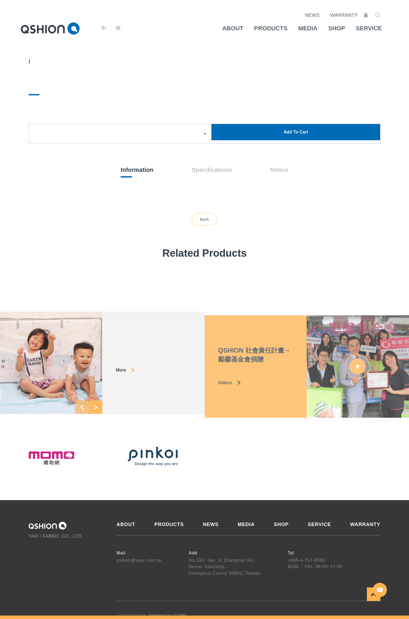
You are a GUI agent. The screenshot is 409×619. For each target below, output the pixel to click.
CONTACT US (380, 590)
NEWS (319, 11)
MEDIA (246, 525)
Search (384, 10)
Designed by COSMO (168, 616)
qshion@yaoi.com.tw (139, 560)
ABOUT (126, 525)
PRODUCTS (169, 525)
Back (204, 220)
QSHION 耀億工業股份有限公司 (50, 28)
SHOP (281, 525)
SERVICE (319, 525)
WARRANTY (350, 11)
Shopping (373, 10)
